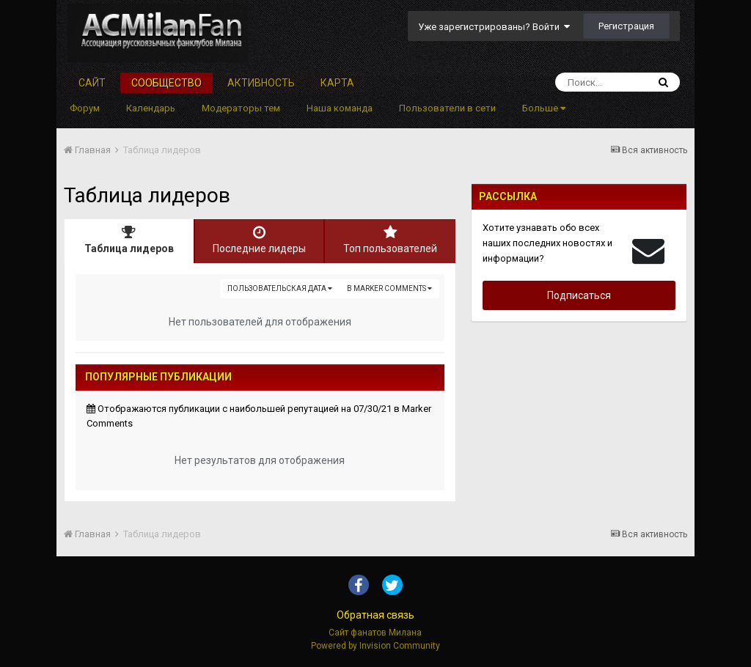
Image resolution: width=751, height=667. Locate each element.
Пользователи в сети (447, 108)
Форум (85, 108)
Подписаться (579, 295)
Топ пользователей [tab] (390, 239)
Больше (543, 108)
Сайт (92, 83)
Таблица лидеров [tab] (129, 239)
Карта (337, 83)
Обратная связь (375, 615)
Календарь (150, 108)
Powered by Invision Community (375, 646)
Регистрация (626, 26)
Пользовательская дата (279, 288)
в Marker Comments (389, 288)
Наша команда (340, 108)
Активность (261, 83)
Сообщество (166, 83)
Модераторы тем (241, 108)
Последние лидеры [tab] (259, 239)
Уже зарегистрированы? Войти (494, 26)
